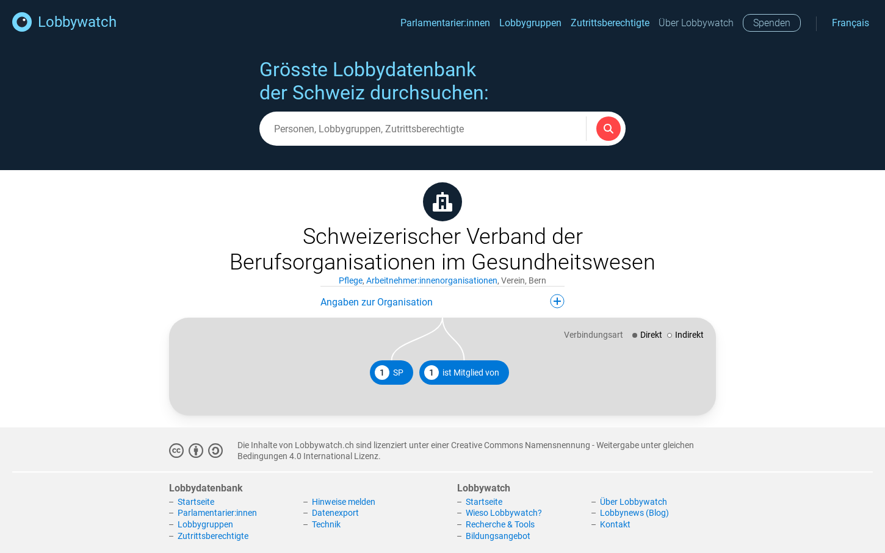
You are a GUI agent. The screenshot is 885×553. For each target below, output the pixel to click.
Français (850, 23)
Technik (326, 524)
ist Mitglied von (461, 372)
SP (389, 372)
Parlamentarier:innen (445, 23)
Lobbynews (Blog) (634, 513)
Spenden (771, 23)
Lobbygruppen (530, 23)
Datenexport (335, 513)
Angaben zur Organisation (442, 301)
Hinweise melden (343, 502)
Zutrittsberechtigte (610, 23)
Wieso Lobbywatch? (504, 513)
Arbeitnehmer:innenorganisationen (431, 280)
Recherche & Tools (500, 524)
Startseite (196, 502)
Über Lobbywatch (696, 23)
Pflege (351, 280)
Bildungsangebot (498, 536)
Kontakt (615, 524)
